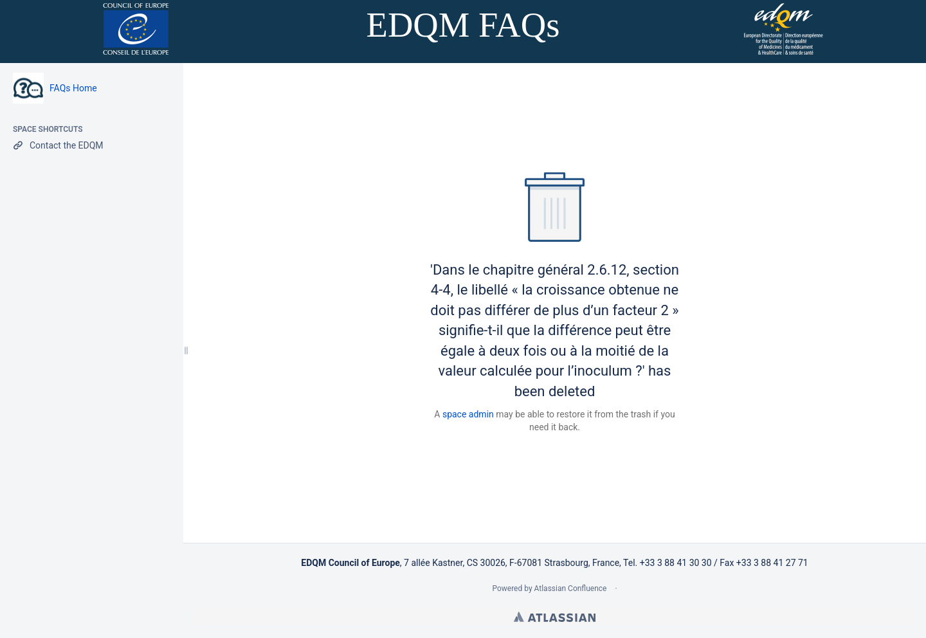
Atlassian (554, 616)
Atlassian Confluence (570, 588)
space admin (468, 414)
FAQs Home (73, 88)
